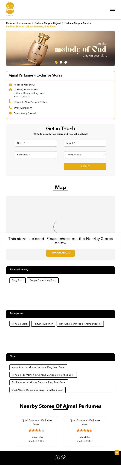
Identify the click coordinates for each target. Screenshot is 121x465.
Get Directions (61, 253)
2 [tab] (60, 62)
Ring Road (17, 280)
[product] (85, 154)
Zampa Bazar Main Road (43, 280)
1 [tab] (56, 62)
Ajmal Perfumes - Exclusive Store (36, 422)
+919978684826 (23, 108)
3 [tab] (65, 62)
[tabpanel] (60, 48)
